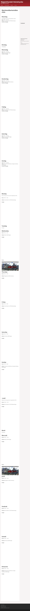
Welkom (2, 5)
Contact (15, 5)
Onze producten (7, 5)
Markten (12, 5)
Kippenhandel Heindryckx (12, 2)
